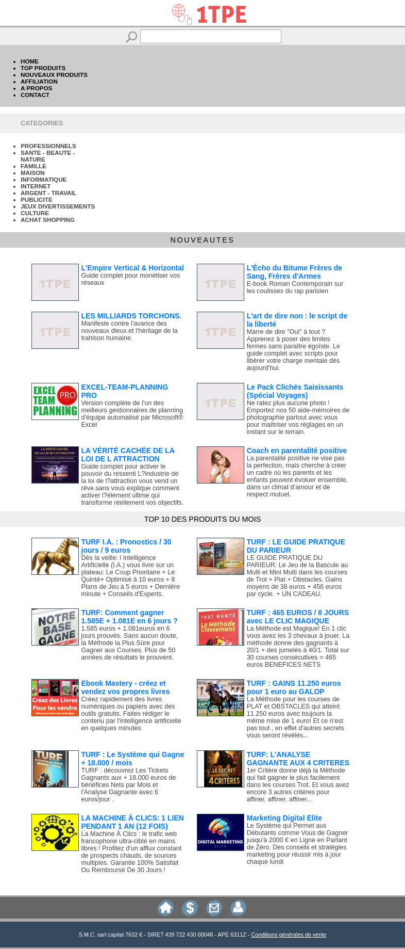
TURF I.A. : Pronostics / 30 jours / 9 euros (126, 546)
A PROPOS (36, 88)
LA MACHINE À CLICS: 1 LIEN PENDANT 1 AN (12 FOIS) (132, 822)
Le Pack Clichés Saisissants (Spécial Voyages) (295, 391)
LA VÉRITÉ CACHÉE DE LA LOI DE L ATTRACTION (128, 454)
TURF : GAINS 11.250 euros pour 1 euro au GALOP (294, 687)
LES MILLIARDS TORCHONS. (131, 316)
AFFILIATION (39, 81)
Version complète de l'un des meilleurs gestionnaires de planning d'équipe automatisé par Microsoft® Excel (132, 413)
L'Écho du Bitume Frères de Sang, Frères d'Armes (294, 272)
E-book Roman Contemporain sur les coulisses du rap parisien (295, 287)
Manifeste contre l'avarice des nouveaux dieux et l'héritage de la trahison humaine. (129, 331)
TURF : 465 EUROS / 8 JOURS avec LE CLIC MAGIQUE (298, 616)
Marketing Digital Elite (284, 818)
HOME (30, 61)
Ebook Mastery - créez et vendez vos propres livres (125, 687)
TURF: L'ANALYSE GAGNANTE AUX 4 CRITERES (298, 758)
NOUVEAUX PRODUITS (54, 74)
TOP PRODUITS (43, 68)
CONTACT (35, 94)
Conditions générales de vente (288, 934)
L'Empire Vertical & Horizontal (132, 268)
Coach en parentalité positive (297, 450)
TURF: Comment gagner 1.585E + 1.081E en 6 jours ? (129, 616)
